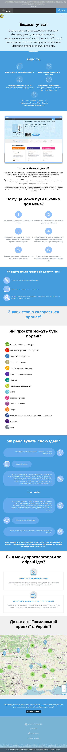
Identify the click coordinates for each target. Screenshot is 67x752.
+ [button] (64, 686)
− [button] (64, 690)
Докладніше (33, 6)
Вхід (63, 10)
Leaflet (64, 694)
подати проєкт (33, 711)
